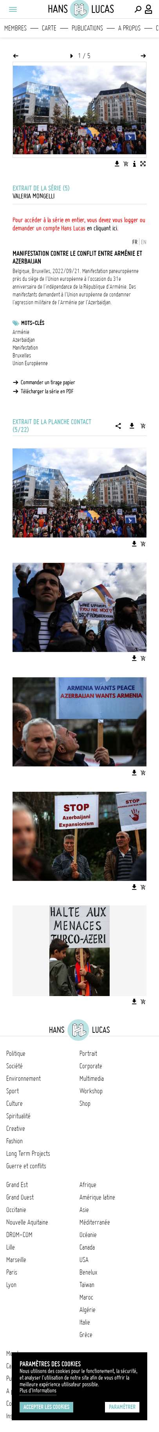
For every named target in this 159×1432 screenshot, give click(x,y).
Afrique (88, 1185)
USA (84, 1260)
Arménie (21, 332)
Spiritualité (18, 1116)
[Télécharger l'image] (117, 163)
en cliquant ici (102, 228)
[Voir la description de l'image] (134, 163)
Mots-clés (32, 323)
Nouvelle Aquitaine (27, 1222)
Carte (49, 28)
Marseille (16, 1260)
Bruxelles (22, 355)
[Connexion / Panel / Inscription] (148, 9)
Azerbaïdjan (24, 339)
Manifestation (25, 347)
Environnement (23, 1078)
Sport (12, 1091)
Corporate (91, 1066)
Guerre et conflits (26, 1166)
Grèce (86, 1335)
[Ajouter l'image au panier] (125, 163)
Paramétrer (122, 1407)
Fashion (14, 1141)
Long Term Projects (28, 1153)
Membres (15, 28)
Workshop (91, 1091)
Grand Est (17, 1185)
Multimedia (92, 1078)
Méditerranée (95, 1222)
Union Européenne (30, 363)
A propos (129, 28)
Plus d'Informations (38, 1390)
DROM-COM (19, 1235)
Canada (87, 1247)
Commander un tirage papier (48, 382)
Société (14, 1066)
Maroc (86, 1297)
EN (143, 242)
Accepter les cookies (46, 1407)
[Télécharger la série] (132, 425)
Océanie (88, 1235)
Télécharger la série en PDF (47, 391)
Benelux (88, 1272)
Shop (85, 1103)
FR (134, 242)
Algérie (88, 1310)
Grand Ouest (20, 1197)
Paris (11, 1272)
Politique (15, 1053)
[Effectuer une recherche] (137, 9)
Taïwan (87, 1285)
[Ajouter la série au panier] (142, 425)
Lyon (11, 1285)
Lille (10, 1247)
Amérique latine (97, 1197)
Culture (14, 1103)
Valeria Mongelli (33, 196)
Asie (84, 1210)
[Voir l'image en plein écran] (142, 163)
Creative (15, 1128)
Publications (87, 28)
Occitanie (16, 1210)
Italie (85, 1322)
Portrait (88, 1053)
